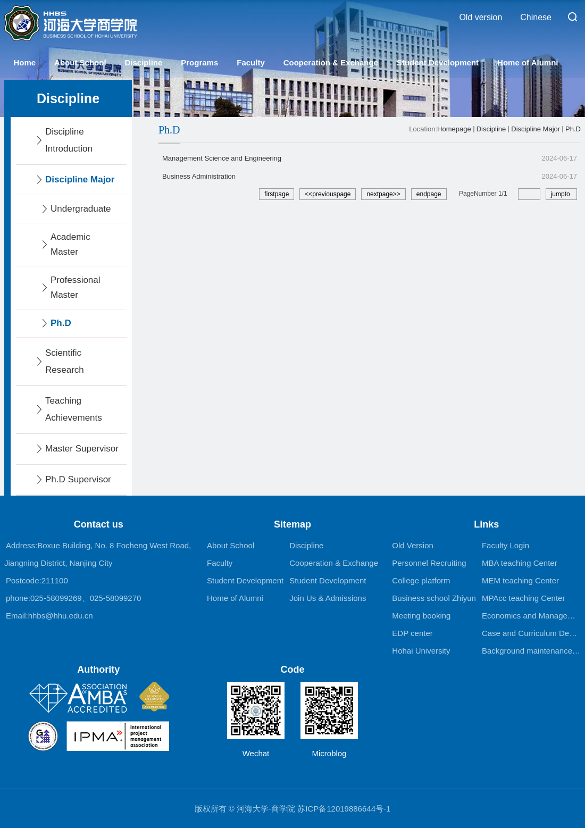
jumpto (561, 194)
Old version (480, 17)
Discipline (143, 62)
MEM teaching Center (520, 580)
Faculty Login (505, 545)
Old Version (412, 545)
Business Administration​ (199, 176)
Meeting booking (421, 615)
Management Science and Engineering (221, 158)
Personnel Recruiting (429, 562)
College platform (421, 580)
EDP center (412, 633)
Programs (199, 62)
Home (24, 62)
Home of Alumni (527, 62)
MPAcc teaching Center (523, 598)
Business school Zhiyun (434, 598)
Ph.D (573, 129)
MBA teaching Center (519, 562)
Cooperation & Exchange (330, 62)
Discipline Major (535, 129)
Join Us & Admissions (327, 598)
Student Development (438, 62)
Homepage (454, 129)
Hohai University (421, 650)
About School (80, 62)
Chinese (535, 17)
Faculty (251, 62)
